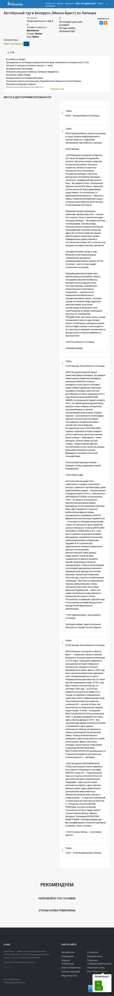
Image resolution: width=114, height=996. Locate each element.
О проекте (92, 952)
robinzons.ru (15, 979)
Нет (99, 988)
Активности (68, 952)
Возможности (94, 956)
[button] (107, 3)
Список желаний (70, 971)
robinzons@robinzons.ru (15, 982)
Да (98, 983)
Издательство (69, 975)
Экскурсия (32, 18)
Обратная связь (96, 967)
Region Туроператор (13, 44)
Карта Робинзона (71, 967)
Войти (100, 4)
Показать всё (57, 89)
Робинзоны (67, 956)
